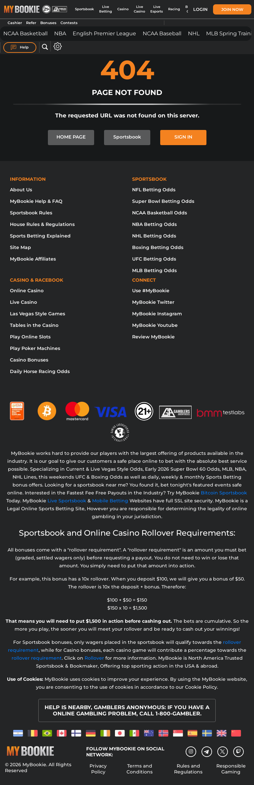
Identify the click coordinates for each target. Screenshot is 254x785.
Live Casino (139, 9)
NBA (60, 33)
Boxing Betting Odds (157, 247)
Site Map (20, 247)
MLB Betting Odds (154, 270)
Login (200, 9)
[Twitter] (222, 751)
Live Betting (105, 9)
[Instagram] (191, 751)
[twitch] (238, 751)
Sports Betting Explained (40, 236)
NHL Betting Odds (154, 236)
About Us (21, 190)
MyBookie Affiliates (33, 259)
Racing (174, 9)
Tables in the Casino (34, 325)
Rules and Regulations (188, 769)
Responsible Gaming (231, 769)
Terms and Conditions (140, 769)
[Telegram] (206, 751)
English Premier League (104, 33)
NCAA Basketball (25, 33)
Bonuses (48, 22)
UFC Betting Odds (154, 259)
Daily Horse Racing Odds (40, 371)
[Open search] (45, 47)
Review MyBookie (153, 337)
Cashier (15, 22)
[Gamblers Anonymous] (175, 408)
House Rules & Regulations (42, 224)
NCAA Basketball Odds (159, 213)
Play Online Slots (30, 337)
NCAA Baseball (162, 33)
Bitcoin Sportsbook (224, 493)
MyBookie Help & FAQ (36, 201)
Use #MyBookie (150, 291)
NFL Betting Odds (153, 190)
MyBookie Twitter (153, 302)
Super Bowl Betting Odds (163, 201)
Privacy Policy (98, 769)
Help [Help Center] (20, 47)
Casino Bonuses (29, 360)
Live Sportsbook (67, 501)
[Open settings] (56, 46)
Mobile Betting (110, 501)
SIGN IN (183, 137)
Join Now (232, 9)
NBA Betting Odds (154, 224)
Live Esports (156, 9)
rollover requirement (37, 658)
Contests (69, 22)
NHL (194, 33)
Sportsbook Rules (31, 213)
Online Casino (27, 291)
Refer (31, 22)
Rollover (94, 658)
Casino (122, 9)
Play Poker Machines (35, 348)
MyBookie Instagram (157, 314)
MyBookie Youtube (155, 325)
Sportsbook (84, 9)
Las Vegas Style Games (37, 314)
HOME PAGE (71, 137)
